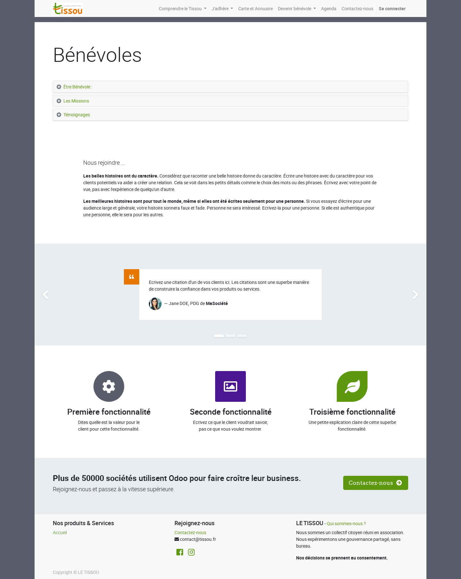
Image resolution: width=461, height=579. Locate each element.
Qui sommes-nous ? (347, 523)
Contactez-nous (190, 532)
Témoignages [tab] (77, 115)
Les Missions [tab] (76, 101)
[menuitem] (255, 8)
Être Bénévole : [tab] (77, 87)
